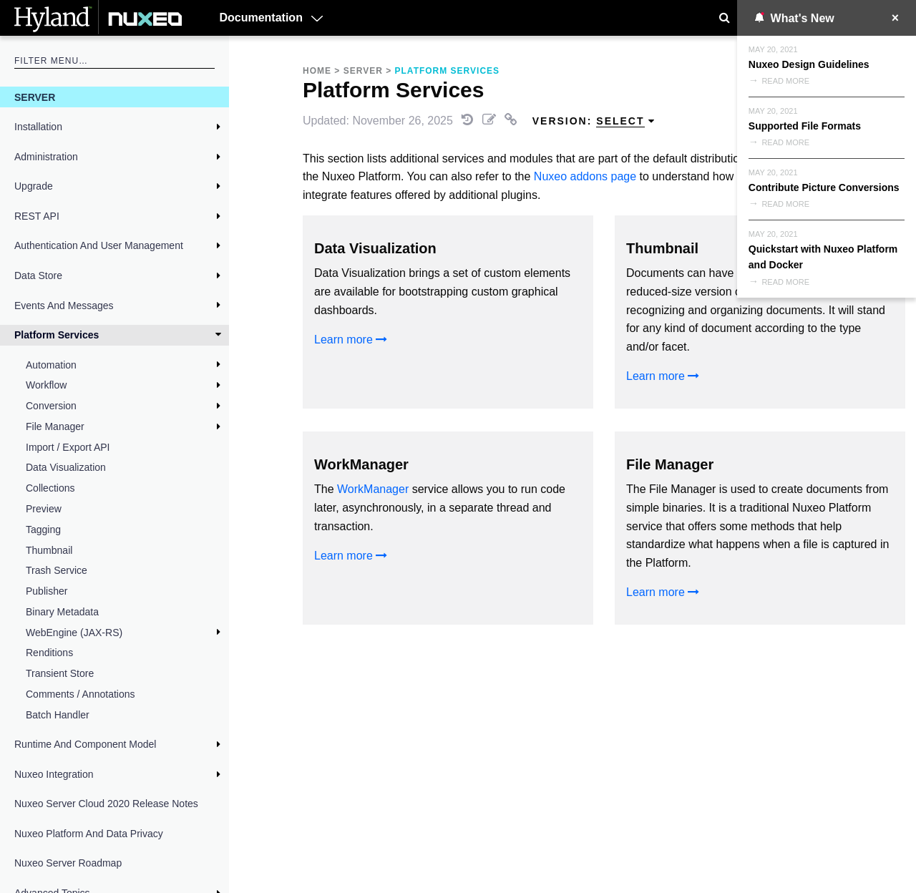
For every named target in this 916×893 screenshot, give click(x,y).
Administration (46, 156)
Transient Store (60, 673)
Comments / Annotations (80, 694)
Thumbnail (49, 550)
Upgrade (33, 186)
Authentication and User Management (98, 245)
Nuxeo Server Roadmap (68, 863)
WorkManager (373, 489)
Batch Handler (57, 715)
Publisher (46, 591)
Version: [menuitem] (594, 121)
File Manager (55, 426)
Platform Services (56, 335)
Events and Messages (64, 305)
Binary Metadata (62, 612)
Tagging (43, 529)
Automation (51, 365)
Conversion (51, 405)
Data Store (38, 275)
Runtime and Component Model (85, 744)
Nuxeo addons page (585, 176)
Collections (50, 488)
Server (34, 97)
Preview (44, 508)
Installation (38, 126)
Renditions (49, 652)
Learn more (350, 339)
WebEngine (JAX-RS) (74, 632)
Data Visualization (66, 467)
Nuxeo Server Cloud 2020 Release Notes (106, 803)
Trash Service (56, 570)
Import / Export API (68, 447)
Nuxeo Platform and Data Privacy (88, 833)
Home (317, 71)
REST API (36, 216)
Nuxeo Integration (54, 774)
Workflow (46, 385)
